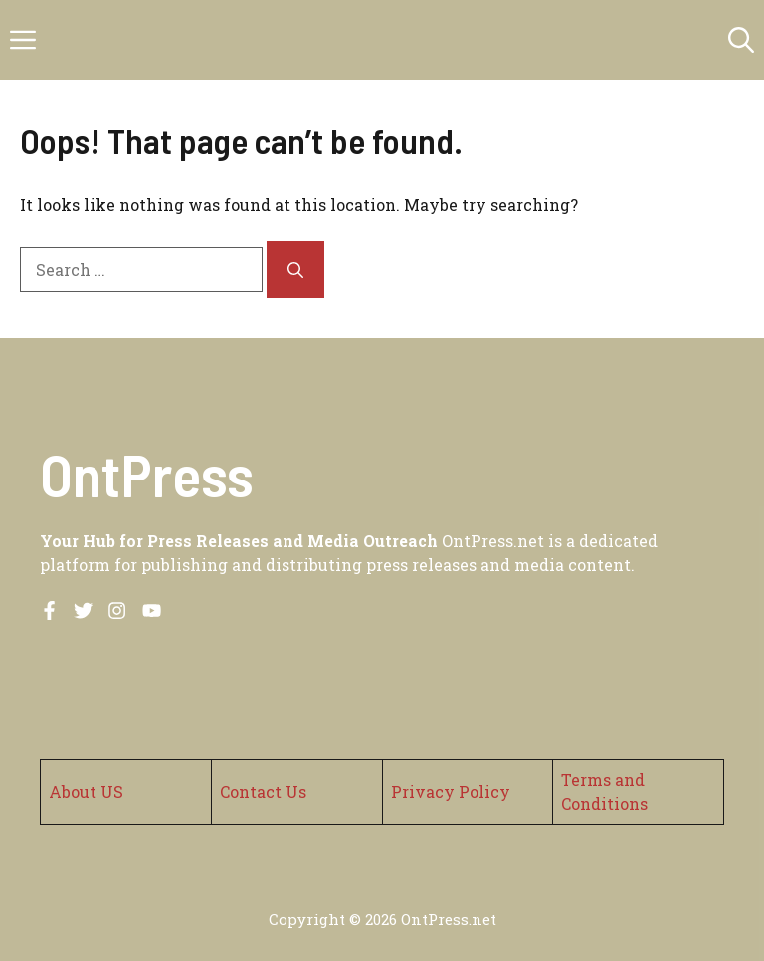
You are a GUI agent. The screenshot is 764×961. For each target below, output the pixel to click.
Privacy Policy (450, 791)
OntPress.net (448, 919)
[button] (741, 40)
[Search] (295, 269)
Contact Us (263, 791)
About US (86, 791)
